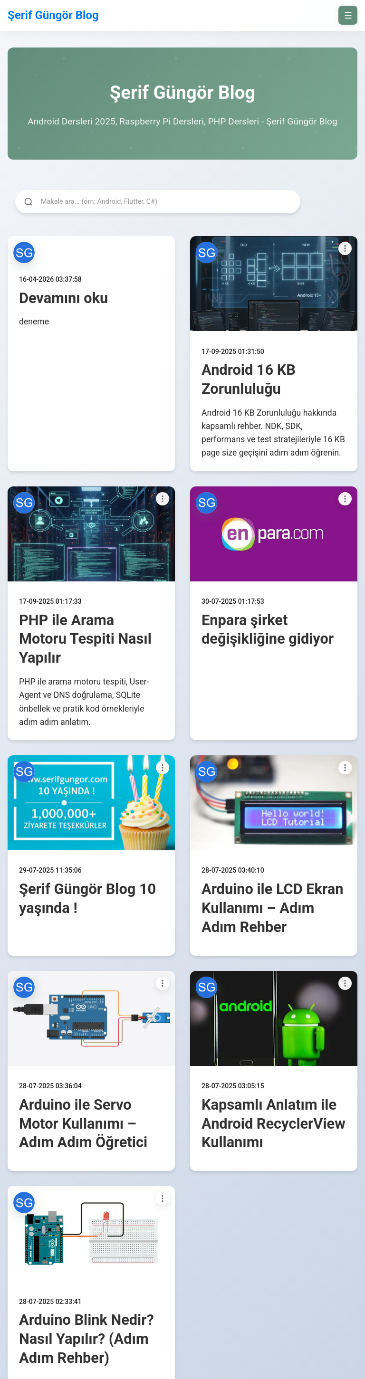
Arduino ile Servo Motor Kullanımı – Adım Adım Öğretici (83, 1123)
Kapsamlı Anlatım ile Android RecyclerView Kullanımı (274, 1123)
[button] (24, 252)
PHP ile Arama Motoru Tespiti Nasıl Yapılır (85, 639)
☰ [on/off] (348, 15)
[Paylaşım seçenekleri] (345, 248)
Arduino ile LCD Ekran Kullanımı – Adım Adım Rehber (272, 908)
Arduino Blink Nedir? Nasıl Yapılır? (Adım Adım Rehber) (86, 1339)
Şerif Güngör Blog (53, 15)
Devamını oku (63, 298)
